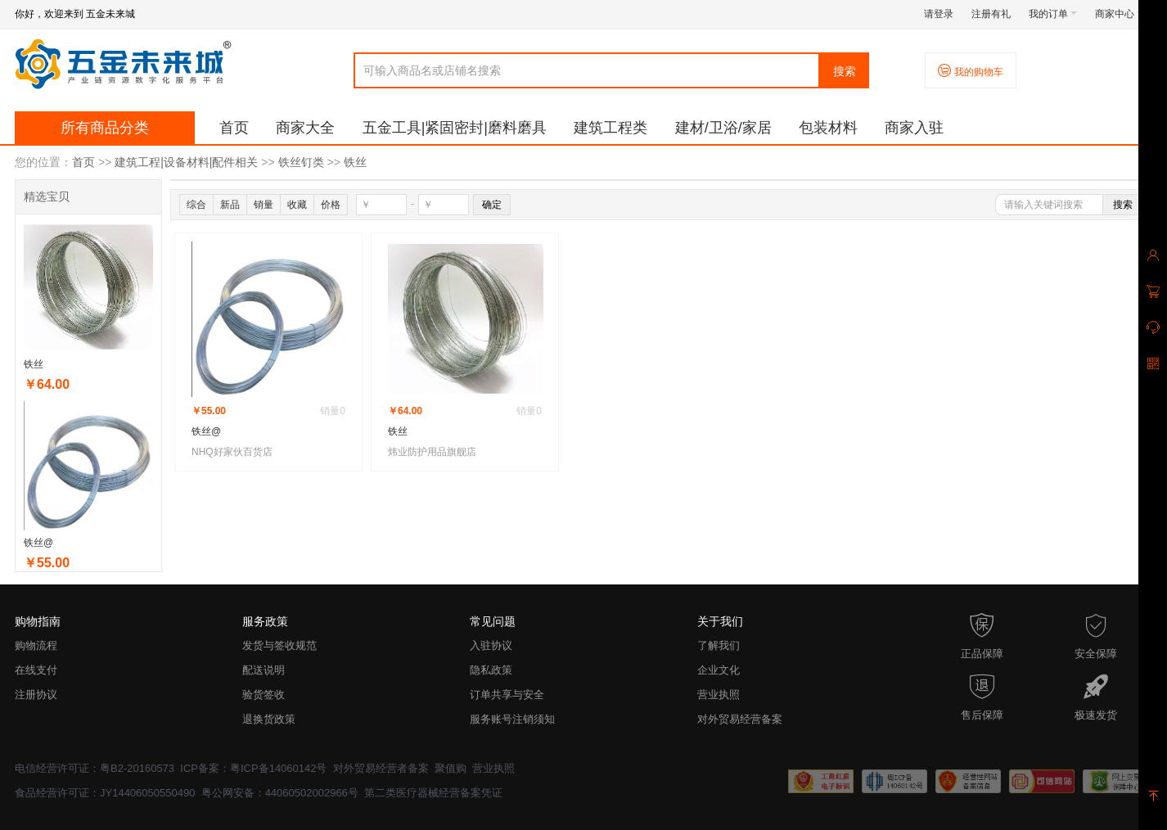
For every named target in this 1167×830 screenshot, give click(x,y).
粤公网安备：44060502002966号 (279, 793)
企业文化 (718, 670)
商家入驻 (914, 128)
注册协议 (36, 694)
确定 (492, 204)
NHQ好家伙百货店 (232, 452)
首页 (234, 128)
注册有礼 (991, 14)
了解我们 (718, 645)
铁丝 (355, 162)
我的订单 (1053, 14)
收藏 (297, 204)
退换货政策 (268, 719)
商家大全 (305, 128)
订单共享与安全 (507, 694)
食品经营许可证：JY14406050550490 (105, 793)
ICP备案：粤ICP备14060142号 (253, 768)
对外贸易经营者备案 (381, 768)
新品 (230, 204)
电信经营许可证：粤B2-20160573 (94, 768)
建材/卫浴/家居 (723, 128)
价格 (330, 204)
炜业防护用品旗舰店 (432, 452)
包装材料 (828, 128)
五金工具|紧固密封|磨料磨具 (455, 128)
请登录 (938, 14)
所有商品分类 (105, 128)
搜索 (844, 71)
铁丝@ (38, 542)
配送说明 (263, 670)
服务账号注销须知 (512, 719)
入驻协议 (491, 645)
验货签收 (263, 694)
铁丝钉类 (301, 162)
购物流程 (36, 645)
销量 (263, 204)
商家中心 (1119, 14)
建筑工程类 (610, 128)
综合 (196, 204)
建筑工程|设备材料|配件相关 (186, 162)
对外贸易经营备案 (739, 719)
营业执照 (718, 694)
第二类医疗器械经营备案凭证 (433, 793)
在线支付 (36, 670)
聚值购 (450, 768)
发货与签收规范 (279, 645)
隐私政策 (491, 670)
